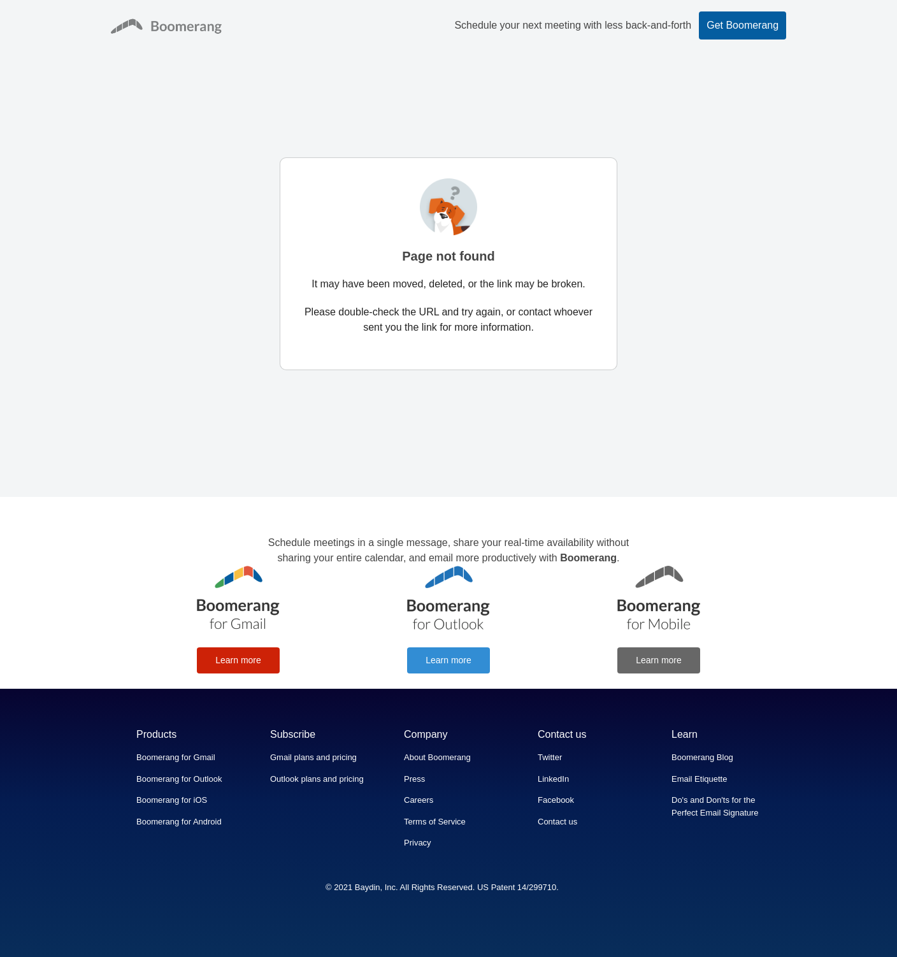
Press (414, 779)
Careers (418, 800)
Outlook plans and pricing (317, 779)
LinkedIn (553, 779)
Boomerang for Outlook (179, 779)
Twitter (550, 757)
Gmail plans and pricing (313, 757)
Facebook (556, 800)
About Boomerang (437, 757)
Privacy (417, 842)
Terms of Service (435, 821)
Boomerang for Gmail (175, 757)
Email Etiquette (699, 779)
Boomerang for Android (179, 821)
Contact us (557, 821)
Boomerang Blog (702, 757)
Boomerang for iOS (171, 800)
